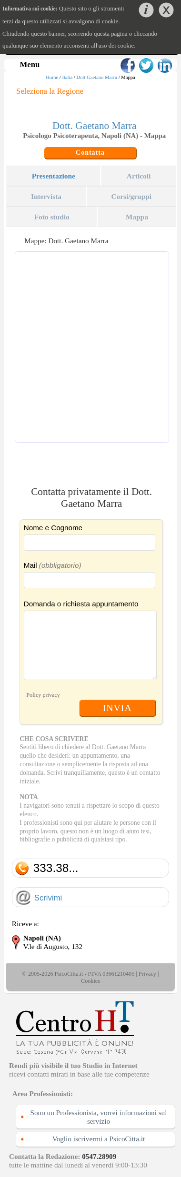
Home (52, 77)
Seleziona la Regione (49, 91)
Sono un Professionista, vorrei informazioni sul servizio (98, 1116)
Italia (67, 77)
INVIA (117, 707)
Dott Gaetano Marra (96, 77)
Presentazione (53, 176)
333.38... (56, 867)
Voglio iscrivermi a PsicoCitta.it (98, 1139)
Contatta (90, 152)
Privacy (147, 973)
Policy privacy (43, 695)
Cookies (90, 981)
